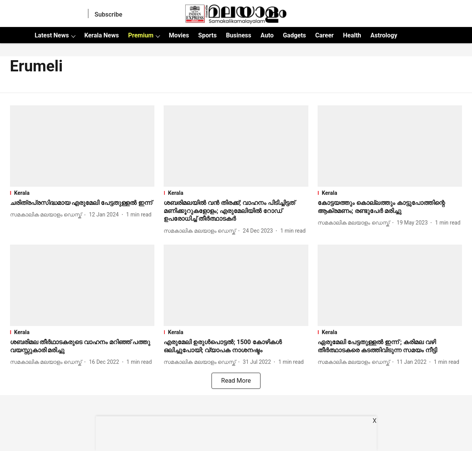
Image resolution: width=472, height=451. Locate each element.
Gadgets (294, 35)
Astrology (384, 35)
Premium (141, 35)
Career (324, 35)
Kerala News (101, 35)
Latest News (52, 35)
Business (238, 35)
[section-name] (82, 193)
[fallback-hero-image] (82, 146)
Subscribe (108, 14)
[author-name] (47, 215)
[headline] (82, 203)
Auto (267, 35)
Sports (207, 35)
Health (352, 35)
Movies (179, 35)
